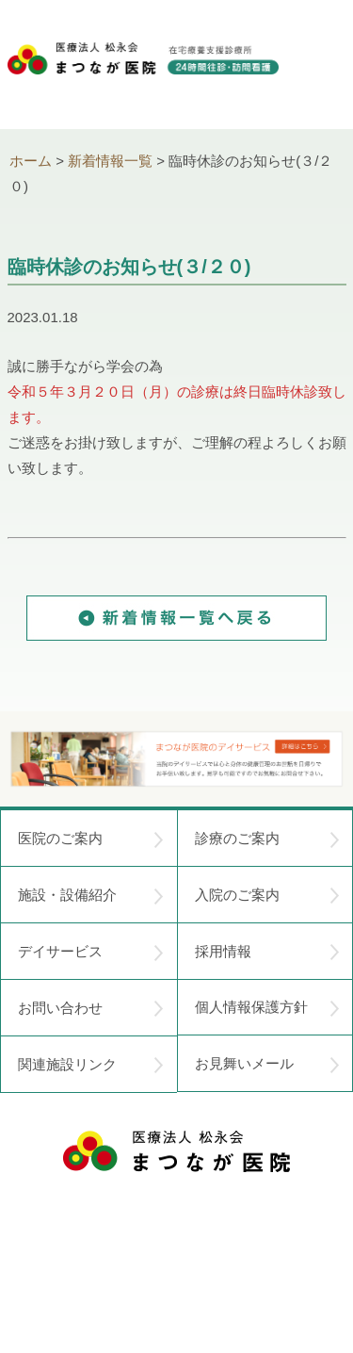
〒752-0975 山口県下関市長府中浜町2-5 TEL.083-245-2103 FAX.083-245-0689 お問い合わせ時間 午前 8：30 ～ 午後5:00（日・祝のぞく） (177, 1239)
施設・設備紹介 (91, 895)
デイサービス (91, 951)
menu (322, 66)
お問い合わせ (91, 1008)
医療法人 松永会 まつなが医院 (176, 1151)
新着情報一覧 (110, 161)
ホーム (30, 161)
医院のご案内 (91, 838)
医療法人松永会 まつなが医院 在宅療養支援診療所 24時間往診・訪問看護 (143, 76)
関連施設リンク (91, 1064)
